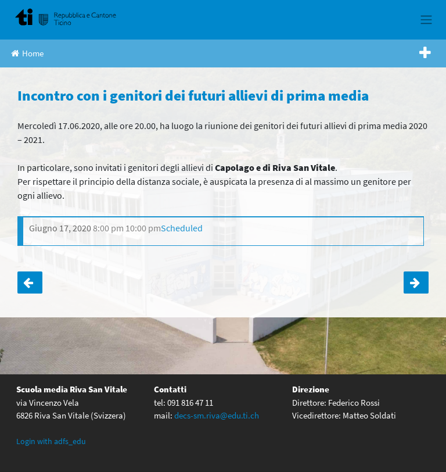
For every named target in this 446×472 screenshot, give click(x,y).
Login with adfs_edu (51, 441)
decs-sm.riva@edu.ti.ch (216, 415)
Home (27, 53)
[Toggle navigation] (425, 19)
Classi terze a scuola (416, 282)
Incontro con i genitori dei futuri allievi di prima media (29, 282)
